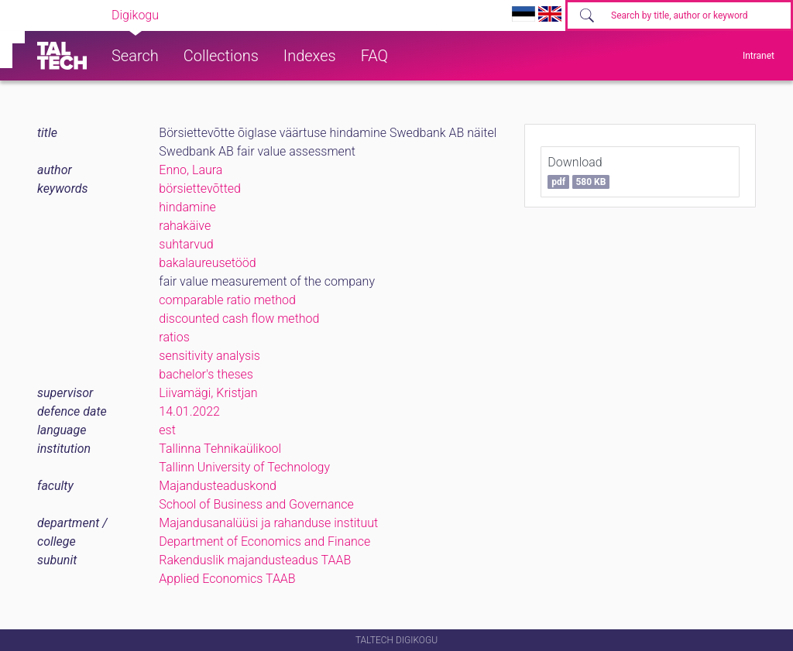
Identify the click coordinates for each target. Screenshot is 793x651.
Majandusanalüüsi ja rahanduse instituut (268, 523)
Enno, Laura (190, 170)
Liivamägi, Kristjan (208, 392)
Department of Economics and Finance (264, 541)
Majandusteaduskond (217, 485)
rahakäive (185, 225)
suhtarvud (186, 244)
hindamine (187, 207)
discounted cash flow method (239, 318)
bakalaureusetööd (207, 262)
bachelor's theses (206, 374)
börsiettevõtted (200, 188)
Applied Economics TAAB (227, 578)
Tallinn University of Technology (244, 467)
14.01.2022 (189, 411)
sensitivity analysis (209, 355)
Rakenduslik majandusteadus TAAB (255, 560)
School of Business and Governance (256, 504)
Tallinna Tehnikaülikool (220, 448)
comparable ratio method (227, 300)
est (167, 430)
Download (578, 172)
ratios (174, 337)
